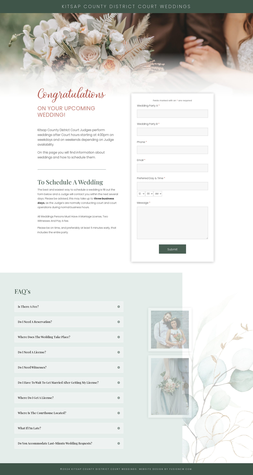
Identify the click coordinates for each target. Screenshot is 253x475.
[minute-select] (149, 207)
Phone (142, 155)
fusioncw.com (180, 469)
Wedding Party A (148, 119)
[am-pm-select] (158, 207)
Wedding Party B (148, 137)
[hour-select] (141, 207)
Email (141, 173)
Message (143, 216)
